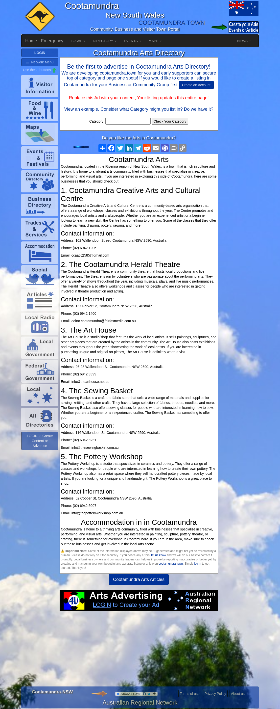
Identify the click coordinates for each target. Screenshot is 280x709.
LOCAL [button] (78, 41)
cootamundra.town (171, 563)
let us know (158, 555)
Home (31, 40)
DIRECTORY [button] (105, 41)
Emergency (52, 40)
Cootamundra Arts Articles (138, 579)
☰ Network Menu (39, 70)
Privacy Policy (215, 694)
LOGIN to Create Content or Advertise (40, 448)
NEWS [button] (244, 41)
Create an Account (196, 85)
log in (197, 563)
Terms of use (190, 694)
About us (238, 694)
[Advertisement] (139, 650)
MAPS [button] (155, 41)
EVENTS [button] (132, 41)
